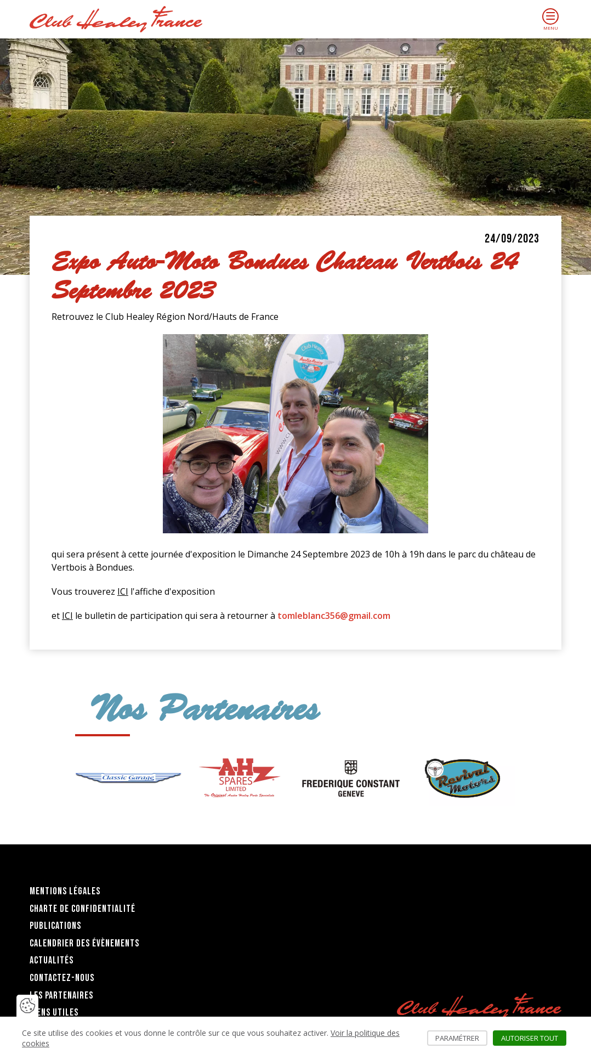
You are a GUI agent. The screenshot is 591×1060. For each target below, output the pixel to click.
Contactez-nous (62, 978)
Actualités (51, 960)
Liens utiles (54, 1012)
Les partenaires (61, 995)
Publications (55, 926)
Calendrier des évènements (84, 943)
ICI (122, 591)
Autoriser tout (533, 1038)
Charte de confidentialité (82, 909)
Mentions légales (65, 891)
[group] (128, 778)
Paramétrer (461, 1038)
